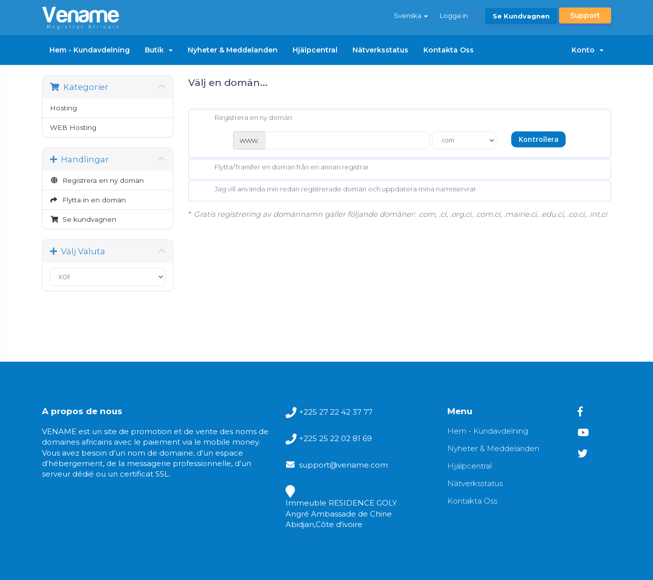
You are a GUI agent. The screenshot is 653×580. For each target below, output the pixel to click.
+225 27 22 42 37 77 (335, 412)
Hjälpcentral (315, 49)
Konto (588, 49)
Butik (159, 49)
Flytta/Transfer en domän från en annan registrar (284, 167)
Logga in (454, 15)
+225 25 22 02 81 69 (335, 438)
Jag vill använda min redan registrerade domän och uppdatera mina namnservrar (337, 189)
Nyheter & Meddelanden (233, 49)
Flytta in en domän (88, 200)
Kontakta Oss (448, 49)
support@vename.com (343, 465)
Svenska (411, 15)
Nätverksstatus (380, 49)
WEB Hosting (73, 127)
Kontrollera (539, 139)
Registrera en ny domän (97, 180)
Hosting (63, 108)
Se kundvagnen (521, 16)
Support (585, 15)
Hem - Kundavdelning (89, 49)
